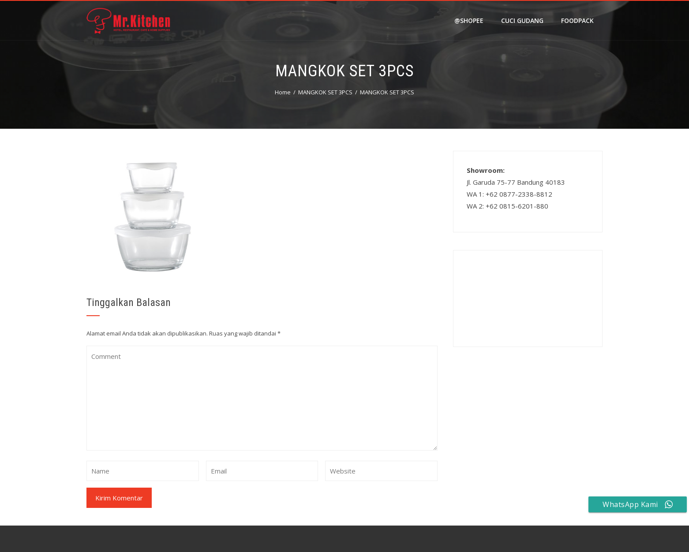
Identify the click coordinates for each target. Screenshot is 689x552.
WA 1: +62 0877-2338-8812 (509, 194)
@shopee (468, 20)
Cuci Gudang (522, 20)
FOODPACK (577, 20)
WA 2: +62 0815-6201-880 (507, 205)
